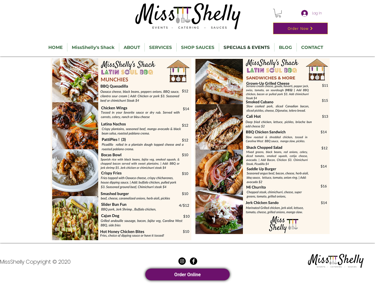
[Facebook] (193, 261)
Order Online (187, 274)
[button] (278, 13)
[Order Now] (300, 28)
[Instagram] (182, 261)
